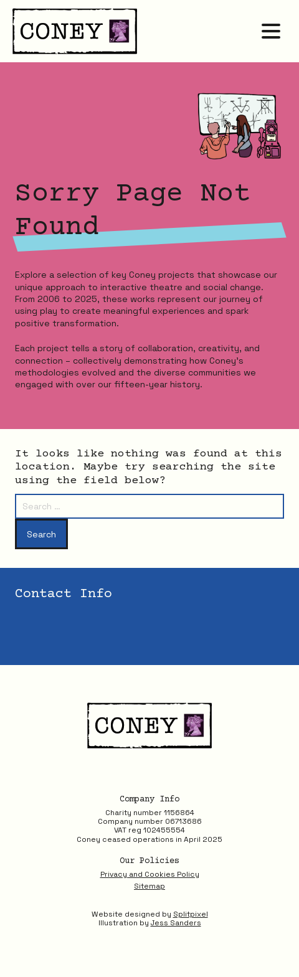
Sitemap (149, 886)
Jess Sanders (176, 923)
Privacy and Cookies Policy (149, 874)
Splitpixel (190, 914)
